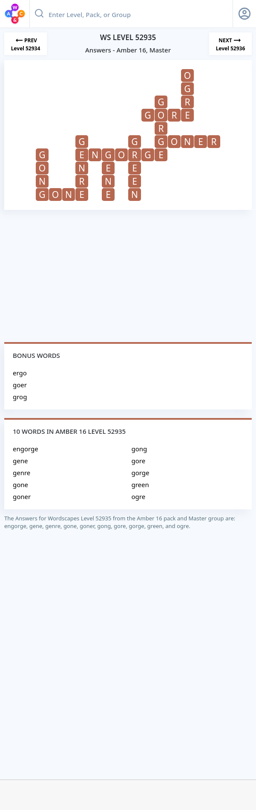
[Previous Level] (25, 43)
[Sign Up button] (244, 13)
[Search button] (39, 13)
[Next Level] (230, 43)
